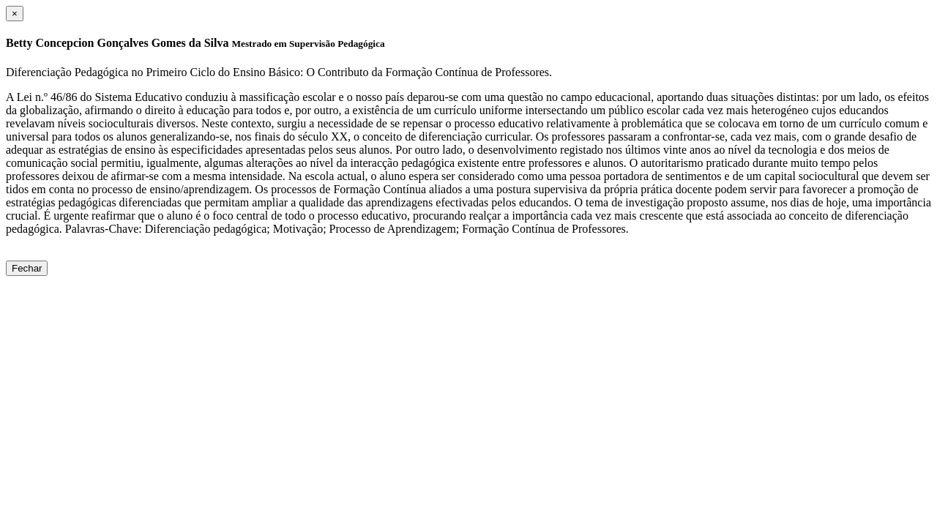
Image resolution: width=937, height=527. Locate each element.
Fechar (27, 268)
